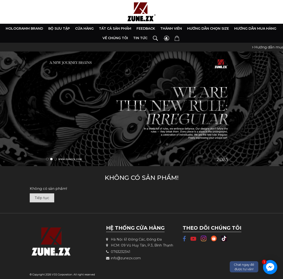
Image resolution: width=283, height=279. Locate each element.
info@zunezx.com (123, 258)
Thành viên (171, 28)
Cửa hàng (84, 28)
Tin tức (140, 38)
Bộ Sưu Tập (59, 28)
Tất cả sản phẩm (115, 28)
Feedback (146, 28)
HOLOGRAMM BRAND (24, 28)
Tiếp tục (42, 197)
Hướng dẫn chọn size (208, 28)
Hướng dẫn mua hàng (255, 28)
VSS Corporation (62, 274)
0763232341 (118, 252)
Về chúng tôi (115, 38)
